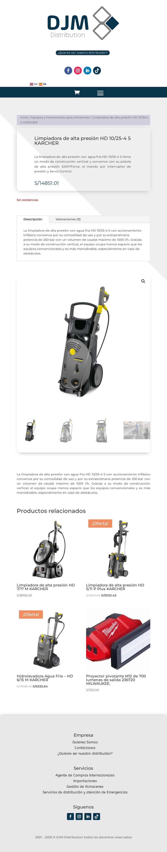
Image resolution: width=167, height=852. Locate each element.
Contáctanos (85, 748)
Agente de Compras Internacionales (84, 775)
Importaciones (85, 781)
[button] (143, 281)
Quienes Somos (85, 742)
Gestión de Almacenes (85, 787)
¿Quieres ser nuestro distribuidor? (83, 52)
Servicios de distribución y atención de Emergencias (85, 792)
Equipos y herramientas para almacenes (60, 117)
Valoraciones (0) (68, 219)
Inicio (24, 117)
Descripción (32, 219)
